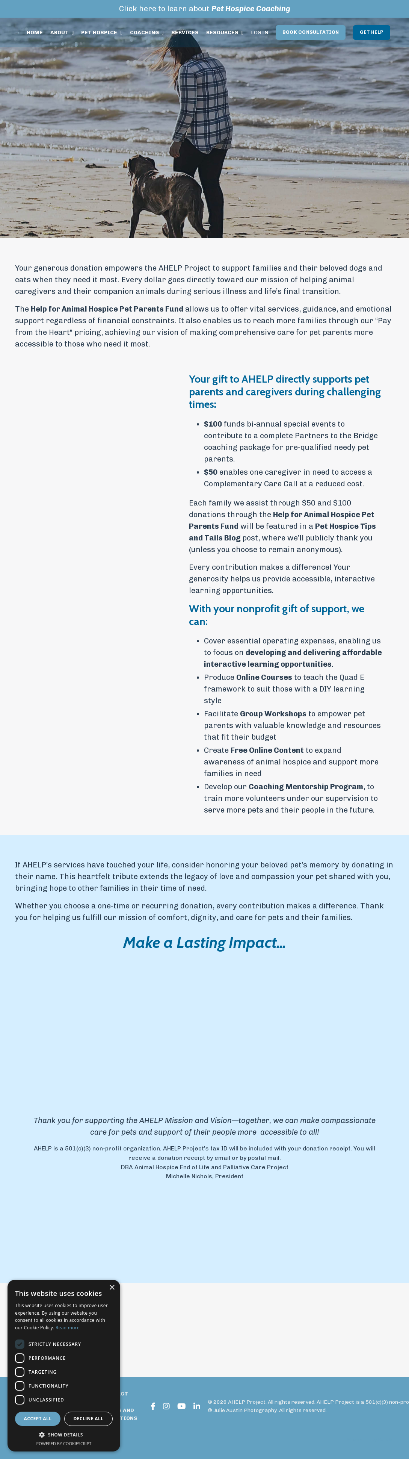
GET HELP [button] (371, 32)
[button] (64, 1435)
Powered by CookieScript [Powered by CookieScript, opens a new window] (64, 1443)
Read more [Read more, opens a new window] (68, 1327)
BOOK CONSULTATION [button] (311, 32)
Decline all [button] (89, 1418)
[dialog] (64, 1365)
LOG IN (260, 32)
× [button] (112, 1288)
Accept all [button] (38, 1418)
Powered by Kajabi (370, 1439)
